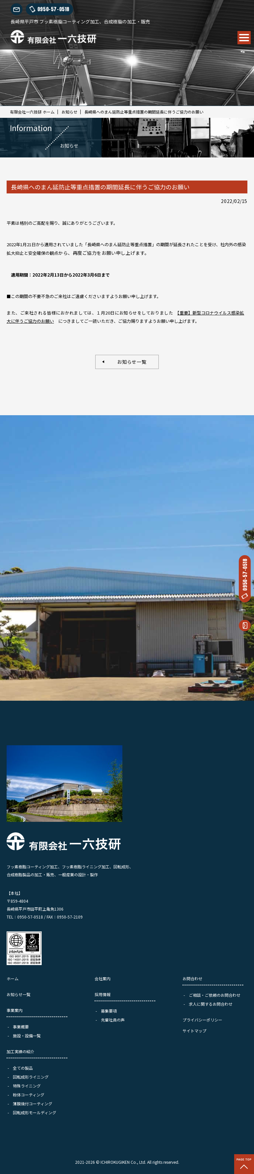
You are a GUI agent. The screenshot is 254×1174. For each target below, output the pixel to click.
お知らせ (69, 112)
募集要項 (109, 1011)
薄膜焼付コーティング (32, 1103)
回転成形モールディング (34, 1112)
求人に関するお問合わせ (211, 1004)
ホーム (13, 978)
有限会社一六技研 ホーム (32, 112)
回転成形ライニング (31, 1077)
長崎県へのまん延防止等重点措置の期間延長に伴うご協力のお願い (143, 112)
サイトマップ (194, 1030)
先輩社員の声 (113, 1020)
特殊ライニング (27, 1086)
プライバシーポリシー (202, 1020)
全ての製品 (23, 1068)
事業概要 (21, 1026)
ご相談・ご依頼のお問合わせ (214, 995)
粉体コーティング (28, 1094)
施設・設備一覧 (27, 1035)
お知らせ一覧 (129, 361)
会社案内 (102, 978)
